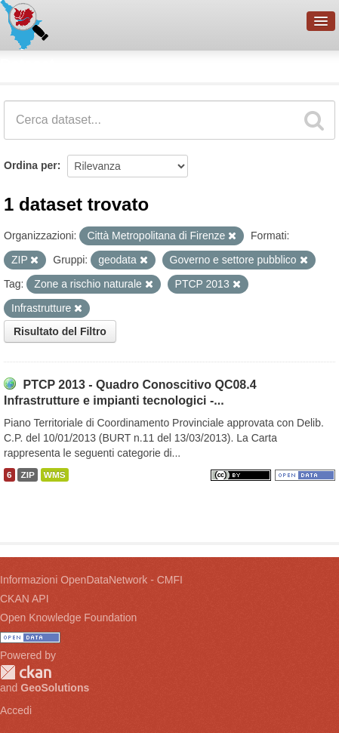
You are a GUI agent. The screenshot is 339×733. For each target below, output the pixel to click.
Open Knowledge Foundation (68, 617)
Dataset (27, 64)
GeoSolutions (54, 688)
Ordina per (30, 165)
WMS (55, 475)
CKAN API (24, 599)
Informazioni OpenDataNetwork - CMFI (91, 580)
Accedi (16, 710)
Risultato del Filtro (60, 331)
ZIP (27, 475)
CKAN (25, 672)
